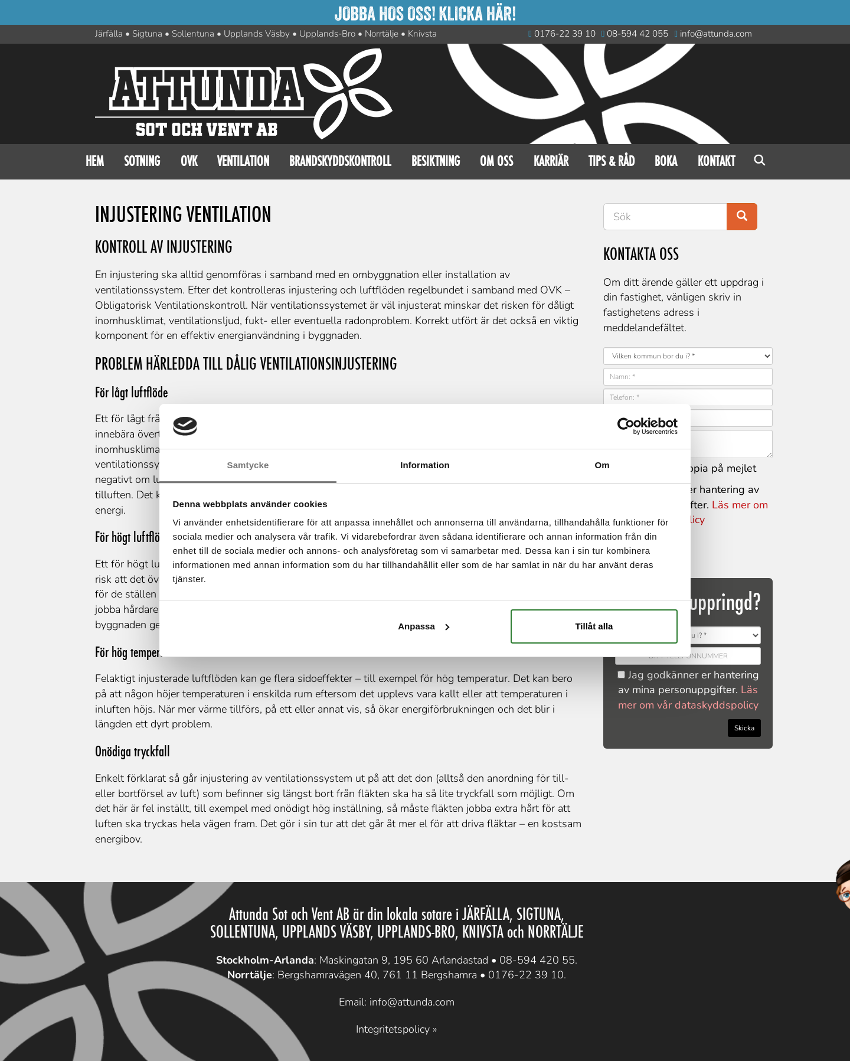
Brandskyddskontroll (340, 161)
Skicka (744, 728)
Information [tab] (425, 465)
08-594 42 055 (635, 34)
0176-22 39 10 (562, 34)
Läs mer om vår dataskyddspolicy (688, 697)
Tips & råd (612, 161)
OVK (189, 161)
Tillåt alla (594, 626)
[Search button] (742, 216)
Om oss (496, 161)
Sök (759, 161)
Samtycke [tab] (248, 465)
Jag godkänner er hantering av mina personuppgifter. (688, 690)
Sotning (142, 161)
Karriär (551, 161)
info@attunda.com (713, 34)
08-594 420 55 (537, 960)
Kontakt (716, 161)
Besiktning (435, 161)
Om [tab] (601, 465)
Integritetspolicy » (396, 1029)
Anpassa (423, 626)
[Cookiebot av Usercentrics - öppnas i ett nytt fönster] (626, 426)
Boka (666, 161)
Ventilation (243, 161)
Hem (95, 161)
